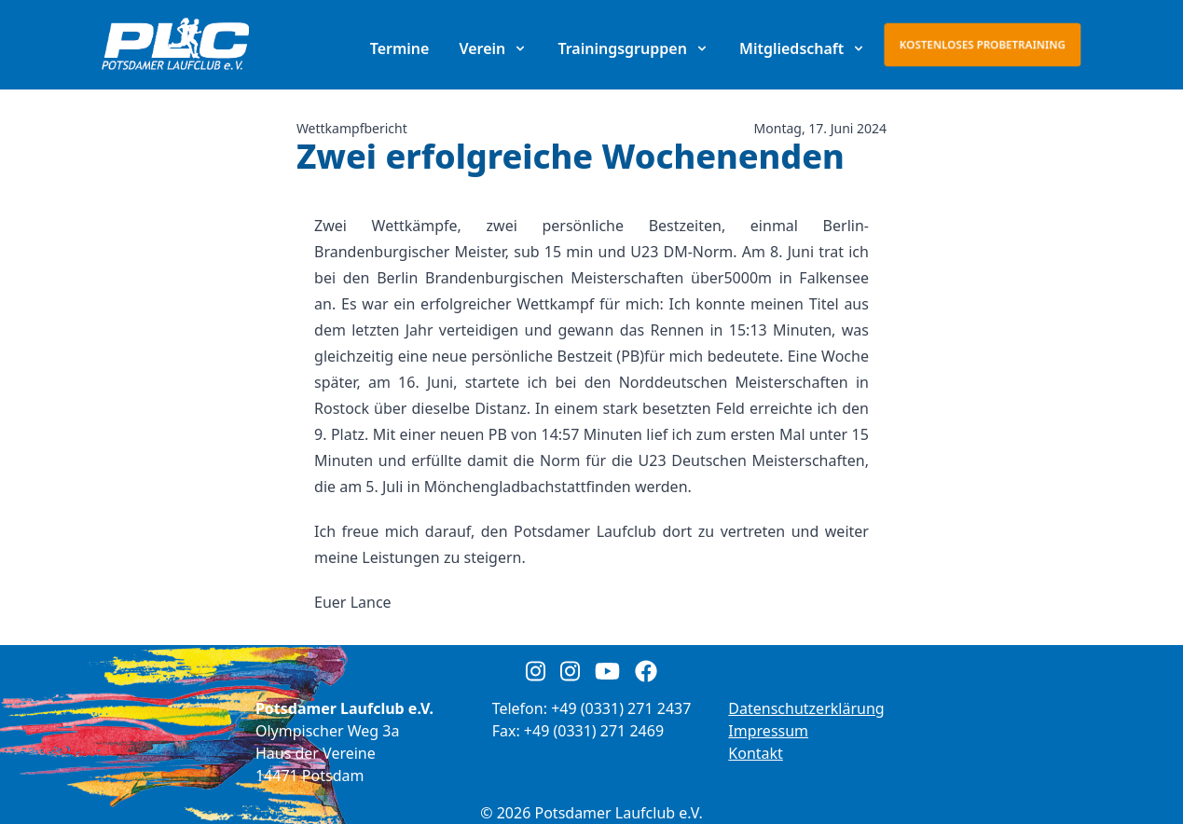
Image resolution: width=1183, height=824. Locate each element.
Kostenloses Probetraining (982, 44)
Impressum (768, 731)
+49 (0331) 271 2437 (621, 708)
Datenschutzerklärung (806, 708)
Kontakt (755, 753)
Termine (400, 48)
